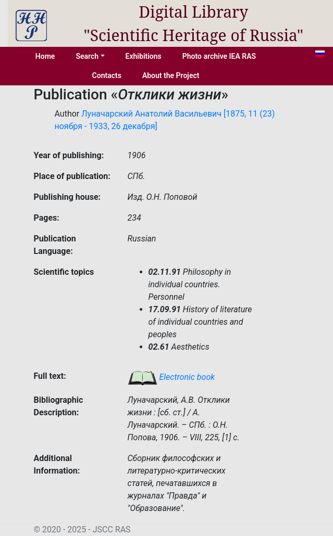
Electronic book (171, 377)
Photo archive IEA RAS (219, 56)
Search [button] (87, 56)
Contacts (106, 75)
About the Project (171, 75)
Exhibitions (144, 56)
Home (45, 56)
